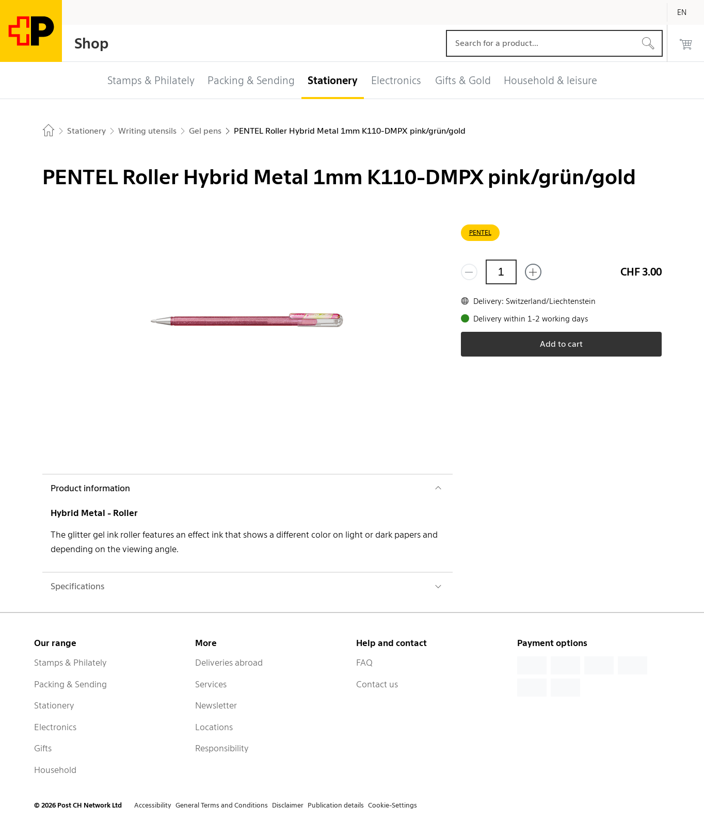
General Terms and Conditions (221, 805)
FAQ (364, 662)
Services (211, 684)
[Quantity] (501, 272)
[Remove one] (469, 272)
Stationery (54, 705)
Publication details (336, 805)
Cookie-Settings (392, 805)
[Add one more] (533, 272)
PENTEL (480, 232)
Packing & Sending (70, 684)
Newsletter (216, 705)
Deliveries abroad (229, 662)
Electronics (55, 727)
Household (55, 770)
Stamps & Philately (70, 662)
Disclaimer (287, 805)
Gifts (43, 748)
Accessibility (152, 805)
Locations (214, 727)
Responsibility (222, 748)
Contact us (377, 684)
